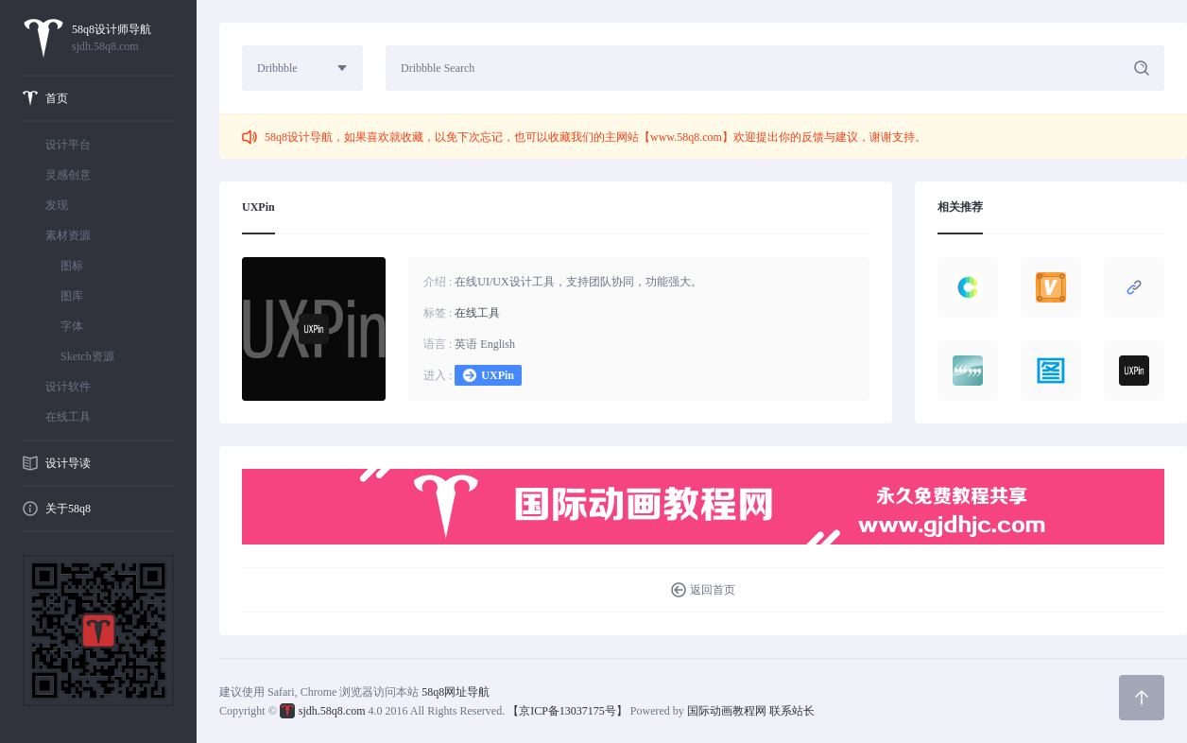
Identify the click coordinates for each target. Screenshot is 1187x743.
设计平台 (68, 144)
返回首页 (712, 589)
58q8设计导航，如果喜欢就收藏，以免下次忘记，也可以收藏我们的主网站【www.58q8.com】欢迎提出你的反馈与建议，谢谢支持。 (595, 137)
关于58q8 (68, 508)
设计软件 (68, 386)
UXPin (497, 375)
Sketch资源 (87, 356)
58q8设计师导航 (123, 39)
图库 (71, 295)
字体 (71, 326)
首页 (56, 98)
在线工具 (68, 416)
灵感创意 (68, 174)
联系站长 (792, 710)
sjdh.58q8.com (332, 710)
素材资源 (68, 235)
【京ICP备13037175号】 (567, 710)
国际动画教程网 (726, 710)
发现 (56, 205)
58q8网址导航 (455, 692)
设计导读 (68, 463)
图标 (71, 265)
